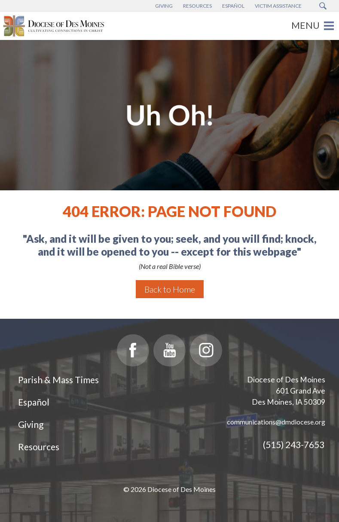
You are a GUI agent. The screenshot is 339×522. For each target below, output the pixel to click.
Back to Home (169, 289)
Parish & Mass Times (58, 379)
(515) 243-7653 (293, 444)
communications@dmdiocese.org (276, 422)
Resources (38, 446)
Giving (30, 424)
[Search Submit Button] (323, 6)
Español (33, 402)
